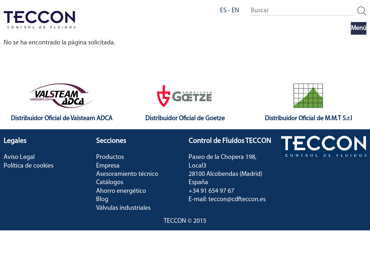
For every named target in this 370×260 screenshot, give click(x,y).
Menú (358, 28)
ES (223, 10)
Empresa (108, 165)
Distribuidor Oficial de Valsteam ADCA (61, 118)
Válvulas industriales (123, 208)
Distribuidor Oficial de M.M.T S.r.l (308, 118)
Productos (110, 157)
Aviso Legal (19, 157)
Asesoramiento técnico (127, 174)
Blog (102, 199)
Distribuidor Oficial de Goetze (185, 118)
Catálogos (109, 182)
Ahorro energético (121, 191)
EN (235, 10)
